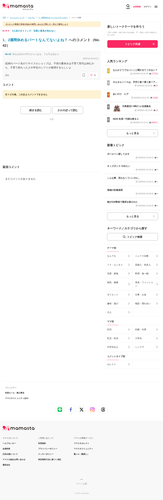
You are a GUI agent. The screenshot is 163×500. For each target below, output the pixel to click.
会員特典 (6, 449)
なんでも (111, 256)
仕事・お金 (140, 294)
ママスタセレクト (81, 443)
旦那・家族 (112, 273)
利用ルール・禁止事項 (14, 393)
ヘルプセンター (9, 443)
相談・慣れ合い (143, 303)
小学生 (138, 338)
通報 (7, 75)
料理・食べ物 (142, 273)
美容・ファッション (144, 284)
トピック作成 (132, 44)
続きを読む (35, 110)
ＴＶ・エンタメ (115, 264)
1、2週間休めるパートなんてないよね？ (36, 40)
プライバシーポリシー (47, 449)
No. (8, 54)
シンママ (139, 347)
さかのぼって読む (67, 110)
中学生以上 (112, 347)
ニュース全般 (142, 256)
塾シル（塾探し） (81, 454)
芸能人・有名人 (143, 264)
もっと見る (132, 133)
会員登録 (137, 7)
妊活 (109, 329)
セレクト (111, 364)
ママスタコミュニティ (83, 449)
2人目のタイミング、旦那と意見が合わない (34, 31)
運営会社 (6, 465)
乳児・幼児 (112, 338)
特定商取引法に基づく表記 (49, 459)
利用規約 (42, 443)
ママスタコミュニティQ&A (16, 398)
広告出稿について (10, 454)
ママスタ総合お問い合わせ (14, 459)
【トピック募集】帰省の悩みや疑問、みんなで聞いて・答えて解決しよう (36, 24)
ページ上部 (81, 483)
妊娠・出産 (140, 329)
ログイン (148, 7)
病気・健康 (112, 282)
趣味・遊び (112, 303)
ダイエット (112, 294)
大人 (109, 312)
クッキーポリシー (45, 454)
